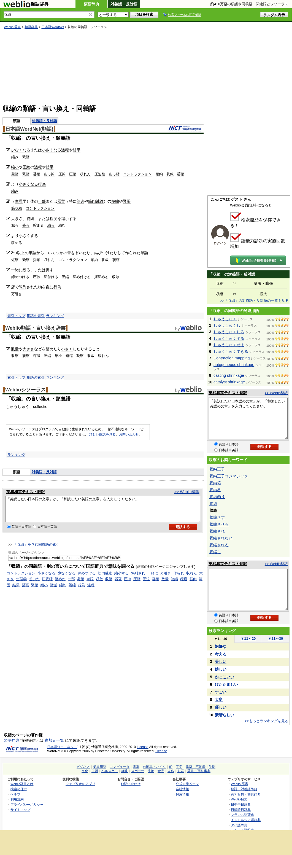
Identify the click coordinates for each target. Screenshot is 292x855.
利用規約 (17, 799)
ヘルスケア (109, 771)
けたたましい (226, 684)
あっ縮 (114, 174)
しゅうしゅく (17, 406)
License (142, 747)
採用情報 (182, 794)
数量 (15, 349)
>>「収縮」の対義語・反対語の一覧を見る (254, 301)
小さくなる (51, 150)
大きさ (17, 218)
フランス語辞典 (242, 814)
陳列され (138, 578)
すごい (220, 692)
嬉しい (220, 669)
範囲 (30, 218)
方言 (180, 771)
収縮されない (220, 538)
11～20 (248, 638)
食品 (161, 771)
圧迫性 (99, 174)
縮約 (159, 174)
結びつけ (102, 253)
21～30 (275, 638)
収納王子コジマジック (228, 476)
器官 (61, 201)
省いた (80, 253)
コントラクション (137, 174)
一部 (42, 201)
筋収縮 (16, 208)
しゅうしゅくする (228, 338)
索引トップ (16, 316)
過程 (65, 150)
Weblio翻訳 (239, 799)
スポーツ (137, 771)
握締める (101, 277)
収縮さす (217, 517)
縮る (51, 225)
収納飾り (217, 496)
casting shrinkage (228, 375)
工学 (179, 766)
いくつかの (57, 253)
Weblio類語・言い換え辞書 (35, 328)
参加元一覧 (54, 740)
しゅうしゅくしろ (228, 332)
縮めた (60, 584)
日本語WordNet (52, 27)
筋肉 (80, 201)
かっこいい (224, 677)
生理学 (21, 584)
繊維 (100, 201)
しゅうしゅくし (226, 325)
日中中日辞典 (241, 804)
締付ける (51, 277)
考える (220, 654)
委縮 (36, 174)
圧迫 (146, 584)
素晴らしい (224, 715)
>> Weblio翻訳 (186, 492)
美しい (220, 661)
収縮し (215, 552)
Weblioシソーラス (25, 389)
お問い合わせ (129, 434)
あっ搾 (49, 174)
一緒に (17, 270)
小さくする (28, 235)
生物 (151, 771)
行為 (42, 184)
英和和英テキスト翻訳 (25, 492)
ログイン (220, 243)
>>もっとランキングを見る (266, 721)
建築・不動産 (196, 766)
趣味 (124, 771)
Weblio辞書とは (21, 784)
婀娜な (220, 646)
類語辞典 (91, 4)
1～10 (220, 639)
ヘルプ (15, 794)
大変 (219, 699)
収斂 (170, 174)
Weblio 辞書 (12, 27)
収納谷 (215, 490)
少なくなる (20, 150)
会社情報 (182, 789)
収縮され (217, 531)
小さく (67, 349)
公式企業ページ (187, 784)
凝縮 (14, 174)
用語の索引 (36, 316)
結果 (76, 150)
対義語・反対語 (123, 4)
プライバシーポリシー (27, 804)
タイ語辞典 (239, 825)
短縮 (115, 201)
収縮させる (219, 524)
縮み (14, 157)
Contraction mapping (231, 358)
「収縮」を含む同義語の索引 (36, 549)
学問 (212, 766)
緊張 (127, 201)
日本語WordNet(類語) (29, 129)
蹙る (25, 225)
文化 (85, 771)
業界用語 (99, 766)
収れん (85, 174)
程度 (53, 218)
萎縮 (180, 174)
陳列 (22, 287)
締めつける (20, 277)
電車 (136, 766)
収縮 (108, 584)
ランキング (55, 316)
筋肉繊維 (105, 578)
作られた (132, 253)
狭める (16, 243)
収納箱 (215, 483)
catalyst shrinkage (229, 382)
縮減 (36, 356)
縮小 (15, 167)
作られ (178, 578)
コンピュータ (119, 766)
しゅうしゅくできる (230, 351)
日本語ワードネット (62, 747)
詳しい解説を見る (102, 434)
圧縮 (26, 167)
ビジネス (83, 766)
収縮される (219, 545)
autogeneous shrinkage (233, 364)
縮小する (69, 218)
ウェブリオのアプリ (80, 784)
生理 (19, 201)
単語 (32, 253)
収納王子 (217, 469)
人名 (170, 771)
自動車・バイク (154, 766)
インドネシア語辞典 (246, 820)
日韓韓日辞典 (241, 809)
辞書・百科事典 (198, 771)
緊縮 (25, 157)
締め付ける (82, 277)
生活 (94, 771)
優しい (220, 707)
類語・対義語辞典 (244, 789)
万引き (16, 294)
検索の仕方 (18, 789)
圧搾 (62, 174)
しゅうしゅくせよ (228, 345)
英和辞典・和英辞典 (246, 794)
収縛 (213, 503)
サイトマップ (20, 809)
